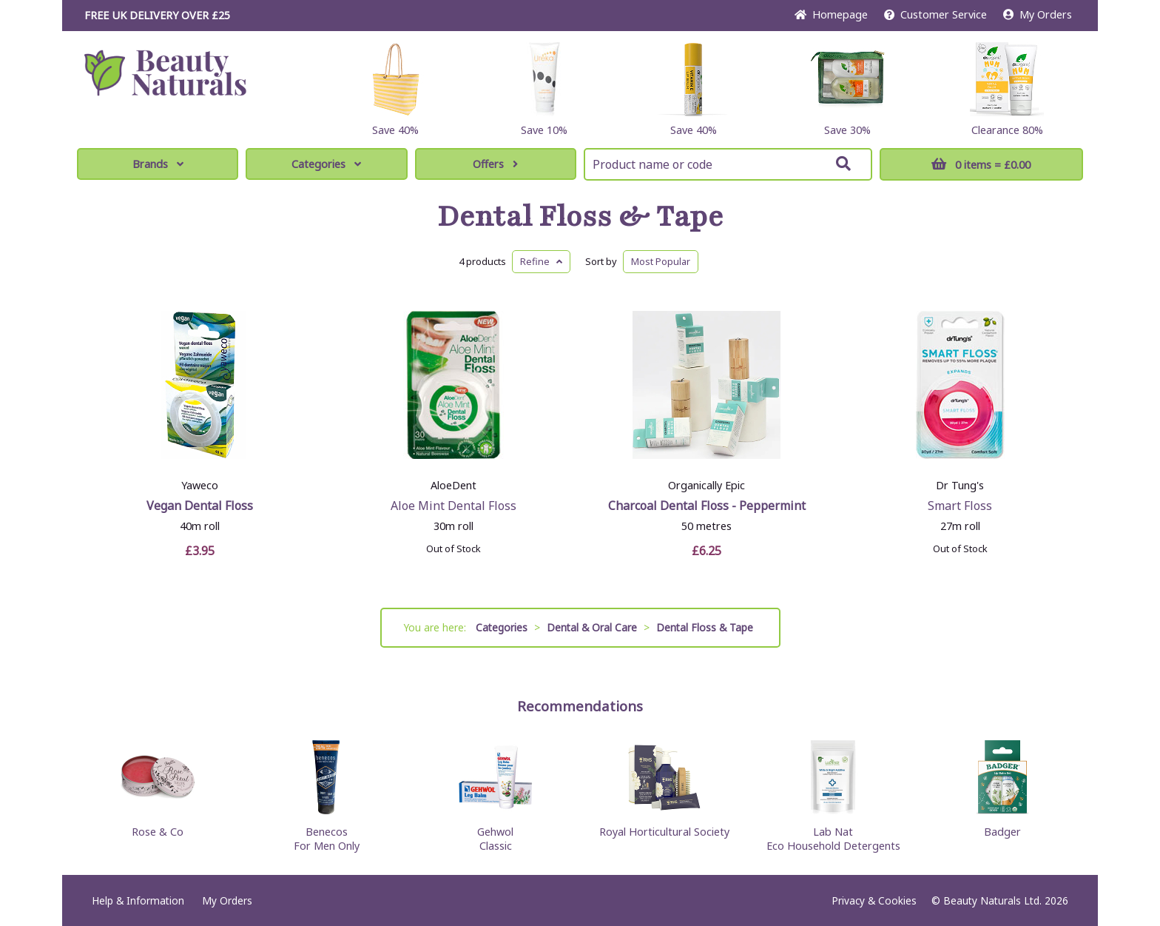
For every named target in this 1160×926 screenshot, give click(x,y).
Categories (326, 164)
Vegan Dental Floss (199, 505)
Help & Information (138, 900)
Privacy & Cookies (874, 900)
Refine (541, 261)
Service (935, 14)
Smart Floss (960, 505)
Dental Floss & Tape (580, 217)
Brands (157, 164)
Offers (495, 164)
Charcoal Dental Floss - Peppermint (707, 505)
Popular (660, 261)
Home (831, 14)
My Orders (1037, 14)
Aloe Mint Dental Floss (453, 505)
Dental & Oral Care (592, 627)
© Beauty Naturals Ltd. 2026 (999, 900)
